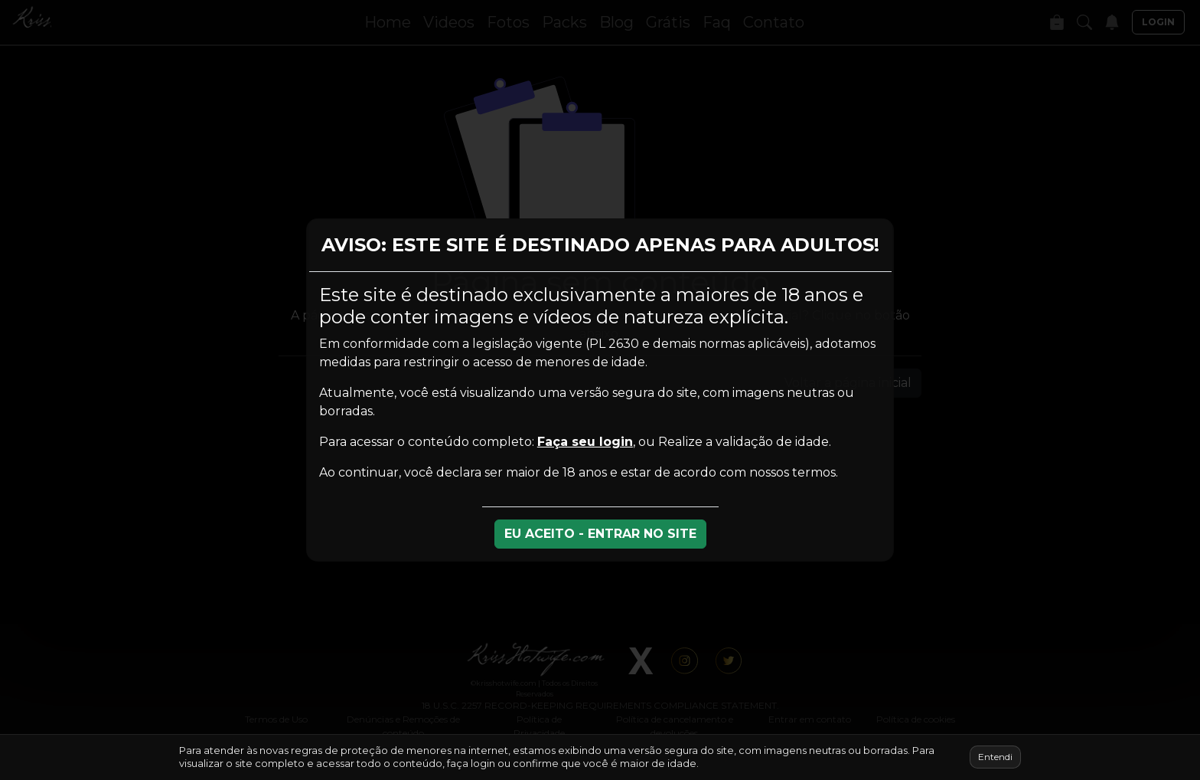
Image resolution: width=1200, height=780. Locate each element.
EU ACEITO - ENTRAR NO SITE (600, 533)
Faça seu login (585, 441)
